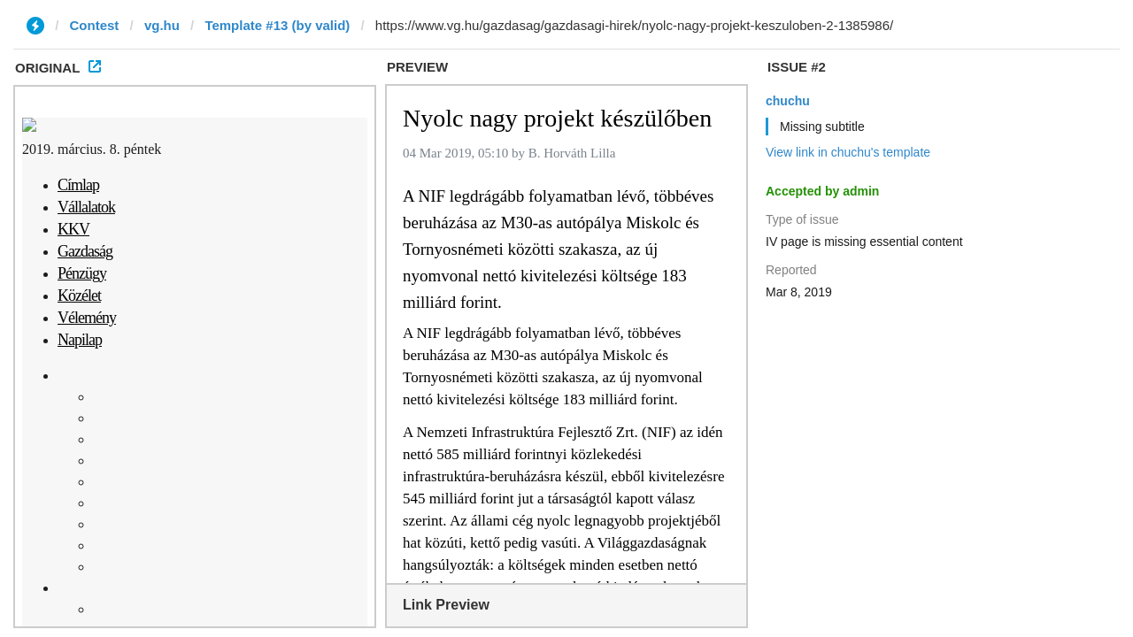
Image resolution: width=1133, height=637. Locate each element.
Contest (94, 25)
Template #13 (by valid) (277, 25)
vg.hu (162, 25)
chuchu (788, 101)
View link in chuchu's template (848, 152)
